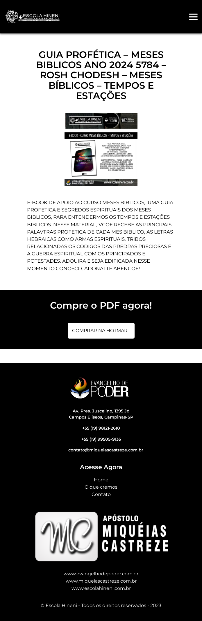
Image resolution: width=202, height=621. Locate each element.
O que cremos (101, 487)
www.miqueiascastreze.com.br (101, 581)
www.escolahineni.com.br (101, 588)
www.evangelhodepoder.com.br (101, 573)
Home (101, 480)
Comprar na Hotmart (101, 330)
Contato (101, 494)
